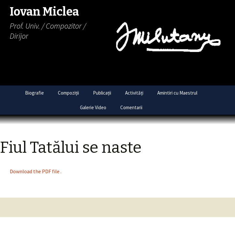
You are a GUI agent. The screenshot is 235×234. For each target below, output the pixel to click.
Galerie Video (93, 107)
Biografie (34, 93)
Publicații (102, 93)
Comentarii (131, 107)
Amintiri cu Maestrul (177, 93)
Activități (134, 93)
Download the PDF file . (35, 171)
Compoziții (68, 93)
